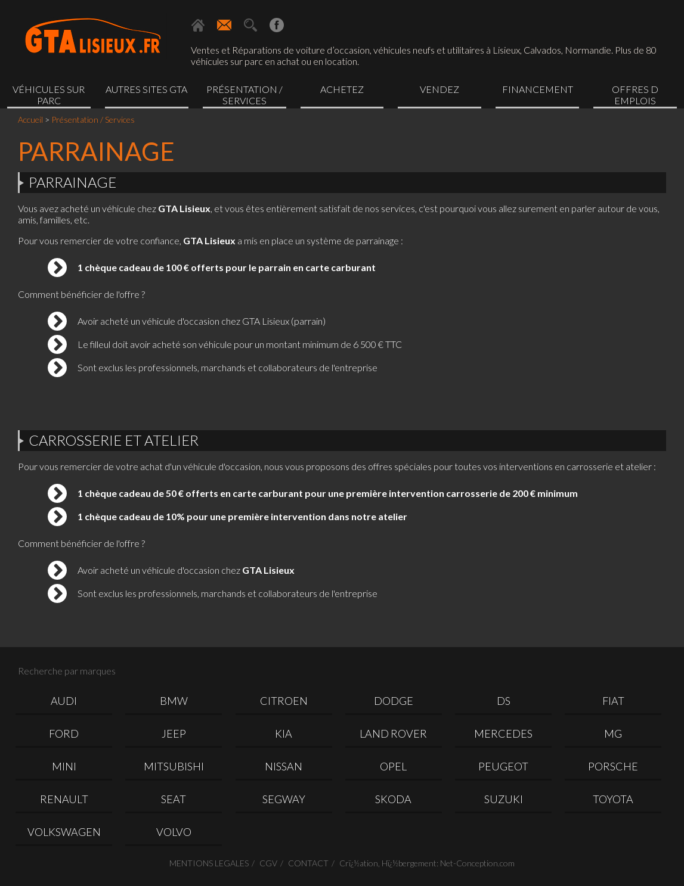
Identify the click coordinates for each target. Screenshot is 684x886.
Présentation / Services (244, 94)
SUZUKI (503, 799)
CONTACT (308, 863)
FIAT (613, 700)
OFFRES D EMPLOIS (635, 94)
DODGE (393, 700)
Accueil (30, 119)
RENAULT (64, 799)
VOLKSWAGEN (64, 831)
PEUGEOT (503, 766)
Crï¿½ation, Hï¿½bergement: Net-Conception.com (427, 863)
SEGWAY (283, 799)
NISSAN (283, 766)
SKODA (393, 799)
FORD (64, 733)
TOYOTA (613, 799)
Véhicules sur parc (49, 94)
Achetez (342, 89)
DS (503, 700)
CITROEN (284, 700)
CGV (268, 863)
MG (613, 733)
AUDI (64, 700)
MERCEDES (503, 733)
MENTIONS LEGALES (209, 863)
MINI (64, 766)
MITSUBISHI (174, 766)
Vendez (439, 89)
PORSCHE (613, 766)
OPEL (393, 766)
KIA (283, 733)
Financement (537, 89)
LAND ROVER (393, 733)
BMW (174, 700)
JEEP (174, 733)
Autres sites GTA (146, 89)
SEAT (173, 799)
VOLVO (173, 831)
